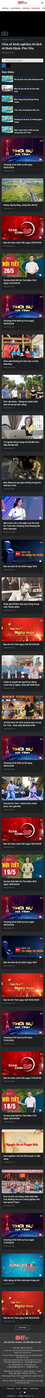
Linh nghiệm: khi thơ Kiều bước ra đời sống (21, 1157)
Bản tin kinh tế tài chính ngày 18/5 (20, 962)
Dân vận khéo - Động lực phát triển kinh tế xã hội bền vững (20, 403)
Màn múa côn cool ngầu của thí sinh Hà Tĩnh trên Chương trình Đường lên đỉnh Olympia (21, 526)
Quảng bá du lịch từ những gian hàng (28, 120)
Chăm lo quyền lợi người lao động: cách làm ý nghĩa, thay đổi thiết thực (21, 683)
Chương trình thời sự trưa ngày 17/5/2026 (18, 1241)
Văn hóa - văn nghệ (31, 8)
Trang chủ (10, 1388)
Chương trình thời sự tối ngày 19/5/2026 (17, 166)
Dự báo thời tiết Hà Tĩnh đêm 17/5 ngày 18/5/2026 (19, 1117)
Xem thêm (22, 1327)
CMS (19, 1396)
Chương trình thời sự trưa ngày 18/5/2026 (18, 923)
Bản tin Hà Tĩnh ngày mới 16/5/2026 (21, 1318)
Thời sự (5, 8)
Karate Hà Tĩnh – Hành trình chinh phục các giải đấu (20, 804)
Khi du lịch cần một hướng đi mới (28, 79)
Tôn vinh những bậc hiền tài (26, 110)
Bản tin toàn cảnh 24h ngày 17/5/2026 (22, 1078)
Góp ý (25, 1388)
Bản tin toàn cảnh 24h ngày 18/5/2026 (22, 844)
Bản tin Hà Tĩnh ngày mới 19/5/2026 (21, 644)
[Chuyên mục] (3, 2)
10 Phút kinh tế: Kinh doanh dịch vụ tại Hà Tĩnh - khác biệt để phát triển (22, 724)
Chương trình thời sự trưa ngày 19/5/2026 (18, 322)
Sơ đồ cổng (34, 1388)
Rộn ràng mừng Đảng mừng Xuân (26, 100)
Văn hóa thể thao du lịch (13, 40)
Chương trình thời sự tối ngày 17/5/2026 (17, 1039)
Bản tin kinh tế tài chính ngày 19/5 (20, 566)
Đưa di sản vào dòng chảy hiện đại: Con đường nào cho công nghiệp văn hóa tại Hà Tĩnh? (21, 1199)
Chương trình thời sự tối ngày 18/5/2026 (17, 764)
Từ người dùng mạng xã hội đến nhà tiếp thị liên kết (21, 443)
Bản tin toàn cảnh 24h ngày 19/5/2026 (22, 242)
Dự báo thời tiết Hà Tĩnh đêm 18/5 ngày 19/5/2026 (20, 882)
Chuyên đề (15, 8)
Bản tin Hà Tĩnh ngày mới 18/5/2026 (21, 1000)
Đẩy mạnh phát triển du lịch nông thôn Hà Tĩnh (26, 131)
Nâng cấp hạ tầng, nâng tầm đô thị (20, 205)
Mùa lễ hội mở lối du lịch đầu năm (26, 90)
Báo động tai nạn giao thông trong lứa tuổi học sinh (22, 484)
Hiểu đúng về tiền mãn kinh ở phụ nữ (21, 1280)
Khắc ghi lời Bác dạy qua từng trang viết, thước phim (21, 605)
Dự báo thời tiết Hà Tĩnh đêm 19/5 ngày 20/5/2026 (20, 281)
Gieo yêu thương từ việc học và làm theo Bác (21, 362)
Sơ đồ (18, 1388)
